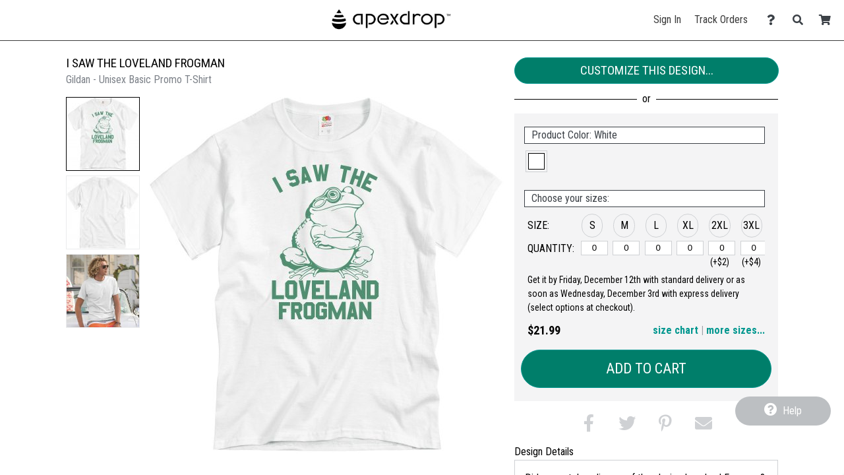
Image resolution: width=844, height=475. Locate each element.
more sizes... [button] (735, 330)
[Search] (801, 20)
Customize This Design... (646, 70)
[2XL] (721, 248)
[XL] (690, 248)
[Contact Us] (774, 20)
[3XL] (754, 248)
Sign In (667, 19)
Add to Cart (646, 368)
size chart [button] (675, 330)
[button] (103, 134)
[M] (626, 248)
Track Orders (721, 19)
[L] (658, 248)
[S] (594, 248)
